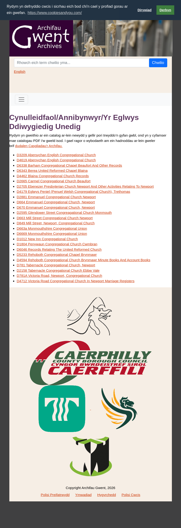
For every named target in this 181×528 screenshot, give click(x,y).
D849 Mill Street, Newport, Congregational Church (56, 223)
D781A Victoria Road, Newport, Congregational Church (59, 276)
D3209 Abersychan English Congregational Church (56, 155)
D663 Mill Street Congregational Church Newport (55, 218)
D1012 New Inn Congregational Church (47, 239)
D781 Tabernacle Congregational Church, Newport (56, 265)
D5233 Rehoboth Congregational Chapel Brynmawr (57, 255)
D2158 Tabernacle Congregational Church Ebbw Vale (58, 270)
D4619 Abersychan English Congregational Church (56, 160)
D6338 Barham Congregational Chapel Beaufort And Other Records (69, 165)
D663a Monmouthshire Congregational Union (52, 228)
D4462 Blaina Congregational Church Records (53, 176)
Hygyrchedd (106, 495)
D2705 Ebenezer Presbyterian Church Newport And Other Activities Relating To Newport (85, 186)
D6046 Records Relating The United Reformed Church (59, 249)
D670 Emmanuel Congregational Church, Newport (56, 207)
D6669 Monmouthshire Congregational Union (52, 234)
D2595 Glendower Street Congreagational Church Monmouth (64, 213)
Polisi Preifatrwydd (55, 495)
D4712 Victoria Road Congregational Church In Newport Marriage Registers (76, 281)
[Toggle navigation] (21, 99)
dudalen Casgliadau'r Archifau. (39, 146)
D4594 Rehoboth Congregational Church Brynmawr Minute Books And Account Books (83, 260)
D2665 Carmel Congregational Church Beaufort (54, 181)
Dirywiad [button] (145, 10)
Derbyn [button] (165, 10)
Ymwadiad (83, 495)
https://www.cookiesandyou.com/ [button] (55, 13)
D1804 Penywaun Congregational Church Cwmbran (57, 244)
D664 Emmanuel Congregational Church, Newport (56, 202)
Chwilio (158, 63)
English (19, 72)
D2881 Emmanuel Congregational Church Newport (56, 197)
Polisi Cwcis (130, 495)
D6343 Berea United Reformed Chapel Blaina (52, 170)
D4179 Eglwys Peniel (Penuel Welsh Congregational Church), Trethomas (73, 192)
